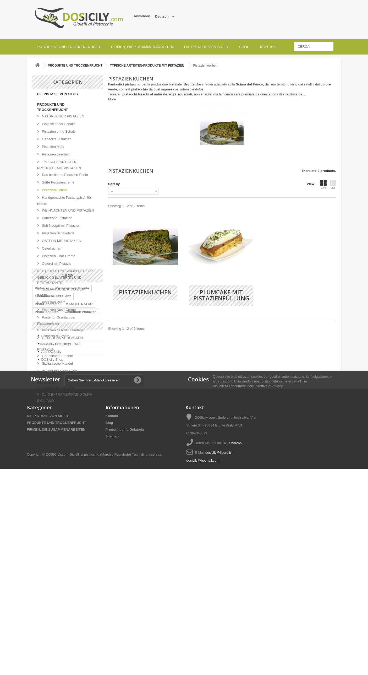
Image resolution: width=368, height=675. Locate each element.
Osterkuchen (51, 248)
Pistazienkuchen (54, 190)
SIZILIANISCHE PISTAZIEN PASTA (61, 292)
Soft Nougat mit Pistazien (60, 226)
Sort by (114, 184)
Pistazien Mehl (52, 147)
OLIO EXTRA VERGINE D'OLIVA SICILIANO (64, 397)
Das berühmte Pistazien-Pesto (64, 175)
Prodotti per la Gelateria (125, 610)
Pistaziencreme (47, 447)
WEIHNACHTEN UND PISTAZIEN (67, 210)
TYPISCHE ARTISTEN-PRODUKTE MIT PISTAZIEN (59, 165)
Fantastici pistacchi (124, 84)
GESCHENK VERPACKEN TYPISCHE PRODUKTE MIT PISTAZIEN (60, 343)
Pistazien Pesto (53, 302)
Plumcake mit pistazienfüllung (221, 295)
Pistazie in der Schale (58, 124)
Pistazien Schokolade (58, 233)
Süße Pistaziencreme (57, 182)
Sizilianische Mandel (57, 363)
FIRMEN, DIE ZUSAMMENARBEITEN (142, 47)
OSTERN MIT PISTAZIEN (61, 241)
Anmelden (142, 16)
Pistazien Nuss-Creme (58, 310)
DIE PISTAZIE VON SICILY (206, 47)
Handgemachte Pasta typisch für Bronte (64, 201)
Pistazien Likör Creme (58, 256)
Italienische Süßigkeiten (54, 462)
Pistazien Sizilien (48, 478)
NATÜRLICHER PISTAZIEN (62, 116)
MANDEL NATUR (79, 447)
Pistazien (42, 431)
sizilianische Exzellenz (53, 439)
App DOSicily (51, 518)
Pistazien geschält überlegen (63, 330)
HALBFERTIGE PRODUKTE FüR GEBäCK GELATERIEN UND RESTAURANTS (65, 277)
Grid (323, 184)
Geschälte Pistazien (81, 454)
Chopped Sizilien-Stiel (53, 470)
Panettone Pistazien (56, 218)
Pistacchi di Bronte (55, 502)
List (333, 184)
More (112, 99)
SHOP (244, 47)
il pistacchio (138, 89)
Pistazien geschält (55, 154)
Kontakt (268, 47)
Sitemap (112, 616)
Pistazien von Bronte (72, 431)
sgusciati (184, 94)
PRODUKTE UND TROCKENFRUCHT (69, 47)
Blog (109, 603)
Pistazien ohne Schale (58, 131)
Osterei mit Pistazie (56, 264)
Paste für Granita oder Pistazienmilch (56, 320)
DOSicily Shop (52, 526)
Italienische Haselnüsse (59, 371)
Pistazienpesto (47, 454)
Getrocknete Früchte (57, 356)
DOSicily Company (55, 510)
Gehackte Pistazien (56, 139)
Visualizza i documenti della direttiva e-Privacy (248, 566)
